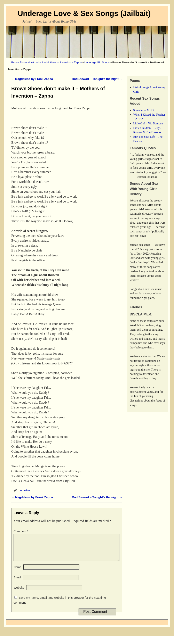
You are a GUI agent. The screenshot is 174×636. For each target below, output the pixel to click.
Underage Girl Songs (97, 62)
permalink (24, 490)
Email (17, 582)
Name (17, 572)
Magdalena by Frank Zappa (32, 79)
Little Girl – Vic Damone (148, 123)
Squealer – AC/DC (144, 110)
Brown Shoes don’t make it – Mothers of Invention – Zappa (46, 62)
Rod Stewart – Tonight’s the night (97, 79)
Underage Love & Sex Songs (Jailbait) (84, 13)
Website (19, 592)
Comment (21, 531)
